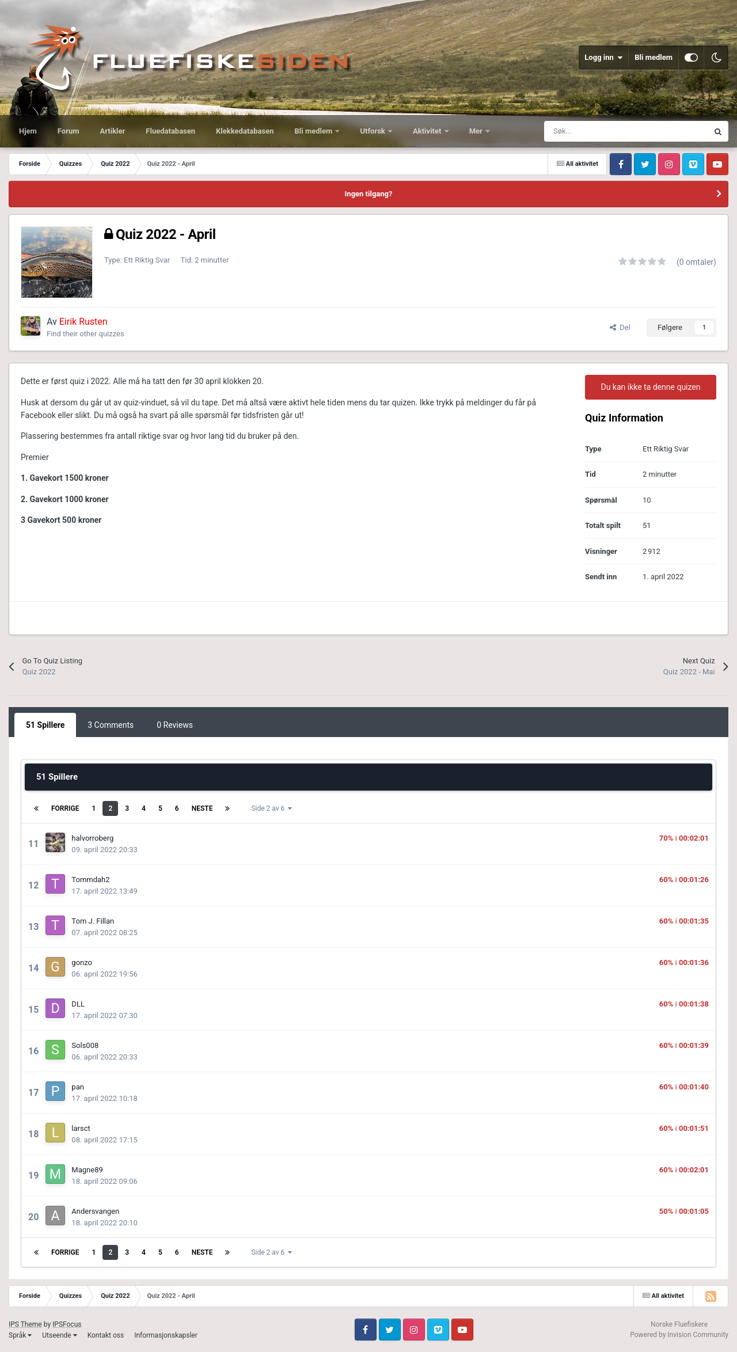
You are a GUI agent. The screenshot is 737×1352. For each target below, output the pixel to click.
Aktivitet (428, 131)
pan (77, 1087)
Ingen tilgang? (369, 193)
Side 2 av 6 (271, 808)
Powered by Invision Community (679, 1335)
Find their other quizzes (85, 333)
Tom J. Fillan (92, 921)
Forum (68, 131)
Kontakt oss (106, 1335)
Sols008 (84, 1045)
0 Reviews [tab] (175, 725)
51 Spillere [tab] (45, 725)
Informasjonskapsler (165, 1335)
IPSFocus (66, 1324)
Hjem (28, 131)
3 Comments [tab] (111, 725)
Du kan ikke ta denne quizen (650, 387)
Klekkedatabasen (244, 131)
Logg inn (603, 57)
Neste (202, 808)
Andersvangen (95, 1211)
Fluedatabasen (170, 131)
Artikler (113, 131)
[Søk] (600, 131)
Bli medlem (654, 57)
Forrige (65, 808)
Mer (476, 131)
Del (620, 327)
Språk (20, 1335)
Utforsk (373, 131)
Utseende (59, 1335)
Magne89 (86, 1169)
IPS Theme (25, 1324)
